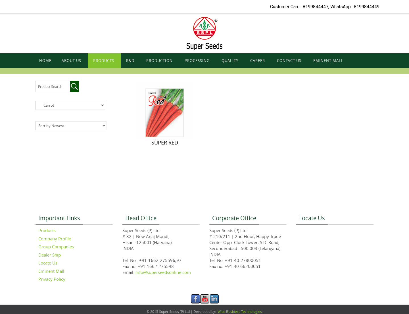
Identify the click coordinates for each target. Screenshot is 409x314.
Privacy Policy (51, 279)
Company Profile (54, 238)
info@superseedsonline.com (162, 272)
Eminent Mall (51, 271)
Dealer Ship (49, 255)
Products (47, 230)
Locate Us (47, 263)
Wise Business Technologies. (240, 311)
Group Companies (56, 246)
